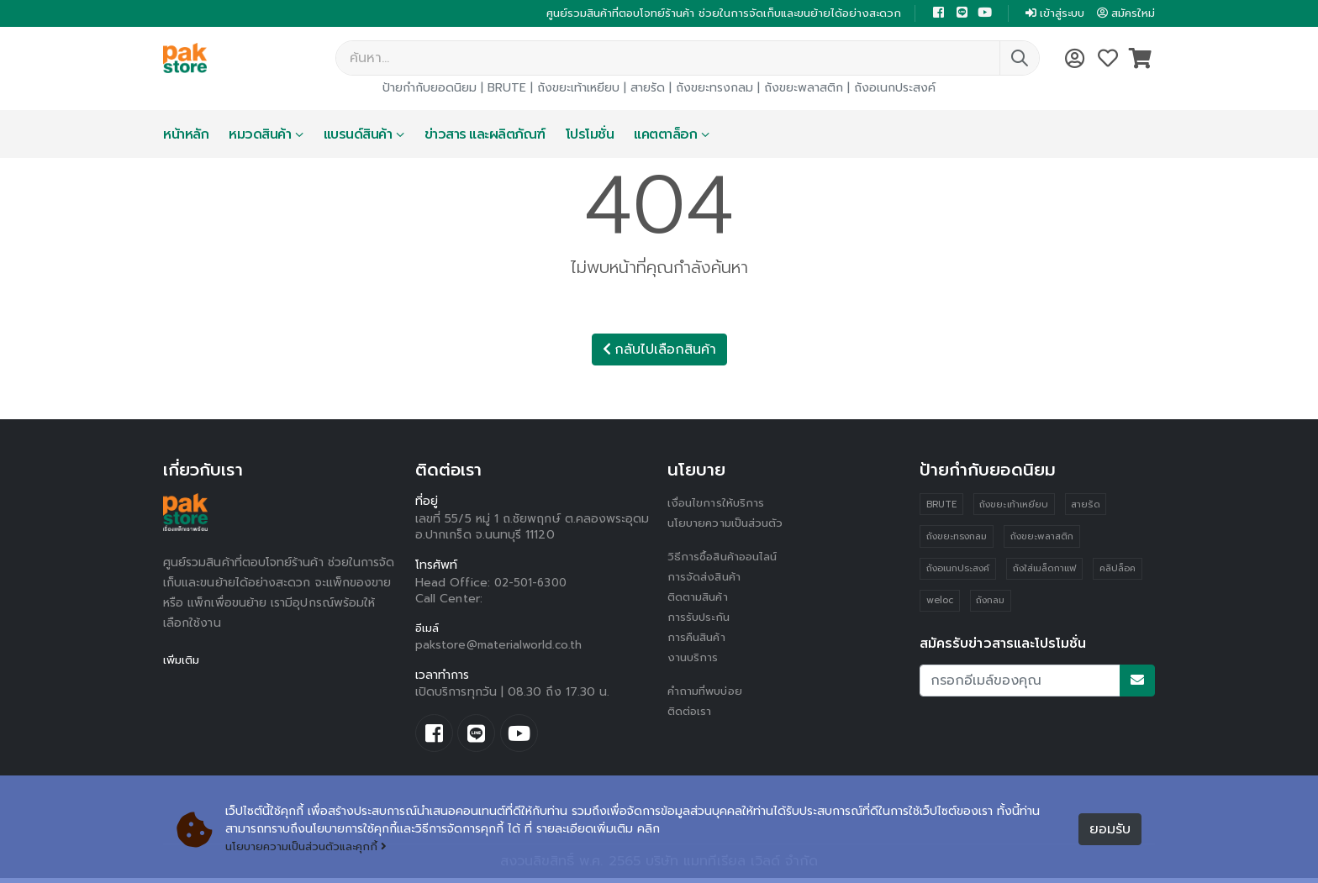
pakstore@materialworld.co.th (500, 647)
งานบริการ (693, 659)
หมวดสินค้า (260, 136)
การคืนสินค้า (698, 639)
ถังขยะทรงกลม (714, 89)
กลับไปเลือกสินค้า (659, 351)
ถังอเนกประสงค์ (895, 89)
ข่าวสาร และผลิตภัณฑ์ (485, 136)
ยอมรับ (1110, 830)
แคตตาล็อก (665, 136)
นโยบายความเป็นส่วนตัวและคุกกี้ (311, 847)
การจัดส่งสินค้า (706, 578)
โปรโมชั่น (590, 136)
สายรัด (647, 89)
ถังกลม (991, 604)
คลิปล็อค (1118, 572)
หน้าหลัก (185, 136)
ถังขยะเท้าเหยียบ (578, 89)
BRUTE (507, 89)
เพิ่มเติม (183, 661)
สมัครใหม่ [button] (1124, 14)
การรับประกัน (700, 619)
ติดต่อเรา (691, 713)
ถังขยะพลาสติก (803, 89)
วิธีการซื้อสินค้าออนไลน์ (725, 558)
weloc (939, 604)
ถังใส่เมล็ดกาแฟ (1045, 572)
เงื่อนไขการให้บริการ (717, 504)
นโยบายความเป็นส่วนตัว (728, 524)
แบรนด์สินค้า (358, 136)
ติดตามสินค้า (700, 598)
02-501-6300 (533, 584)
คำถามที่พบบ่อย (707, 693)
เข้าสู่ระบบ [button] (1047, 14)
